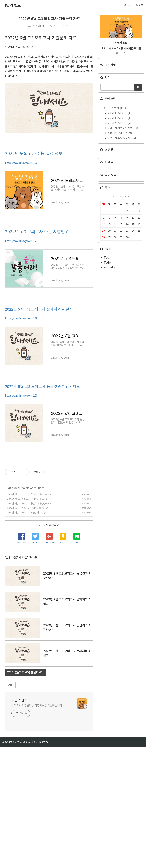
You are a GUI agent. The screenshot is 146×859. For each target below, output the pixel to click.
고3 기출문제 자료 (40, 26)
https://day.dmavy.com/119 (21, 318)
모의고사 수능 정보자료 (121, 138)
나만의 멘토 (12, 5)
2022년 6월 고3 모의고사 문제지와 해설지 (39, 309)
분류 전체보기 (115, 108)
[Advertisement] (49, 546)
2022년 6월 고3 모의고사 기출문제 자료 (49, 19)
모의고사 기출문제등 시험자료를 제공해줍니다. (37, 761)
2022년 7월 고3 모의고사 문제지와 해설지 (26, 499)
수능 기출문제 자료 (119, 133)
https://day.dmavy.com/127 (21, 241)
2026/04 (121, 196)
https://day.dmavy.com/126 (21, 163)
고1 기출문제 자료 (119, 113)
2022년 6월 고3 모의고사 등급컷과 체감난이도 (42, 387)
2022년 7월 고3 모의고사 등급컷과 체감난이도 (28, 494)
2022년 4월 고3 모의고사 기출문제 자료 (25, 512)
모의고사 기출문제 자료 (122, 128)
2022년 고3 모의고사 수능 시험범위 (37, 231)
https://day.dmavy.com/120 (21, 395)
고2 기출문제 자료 (119, 118)
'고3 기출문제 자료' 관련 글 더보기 (25, 728)
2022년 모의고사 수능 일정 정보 (34, 153)
